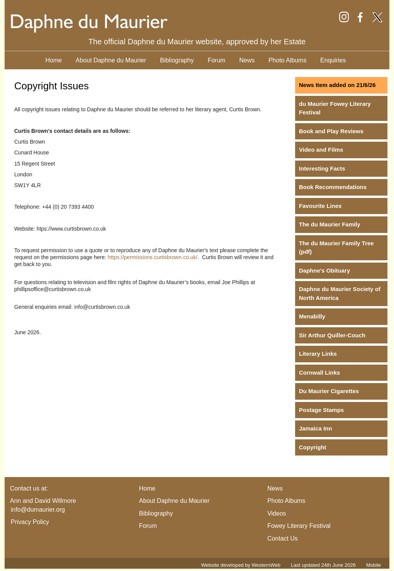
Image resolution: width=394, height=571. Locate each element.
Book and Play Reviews (331, 131)
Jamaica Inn (315, 428)
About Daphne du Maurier (111, 60)
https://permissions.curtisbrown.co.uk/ (152, 257)
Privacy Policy (30, 522)
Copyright (312, 447)
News (247, 60)
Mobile (373, 565)
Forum (216, 60)
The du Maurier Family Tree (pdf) (336, 247)
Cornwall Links (319, 372)
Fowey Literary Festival (299, 525)
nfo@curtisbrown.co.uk (102, 307)
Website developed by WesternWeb (240, 565)
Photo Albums (288, 60)
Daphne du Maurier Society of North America (340, 293)
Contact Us (282, 538)
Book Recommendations (333, 187)
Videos (276, 513)
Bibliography (177, 60)
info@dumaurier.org (38, 509)
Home (53, 60)
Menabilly (312, 316)
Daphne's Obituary (324, 270)
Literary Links (318, 353)
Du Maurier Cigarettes (329, 391)
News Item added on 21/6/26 (337, 85)
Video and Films (321, 149)
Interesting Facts (322, 168)
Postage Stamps (321, 410)
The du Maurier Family (329, 224)
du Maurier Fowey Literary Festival (335, 108)
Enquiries (333, 60)
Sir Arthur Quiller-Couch (332, 335)
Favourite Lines (320, 206)
